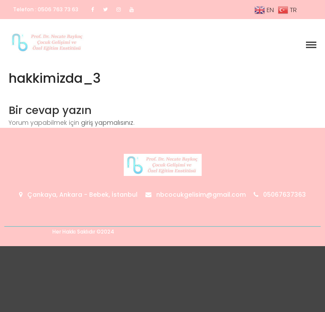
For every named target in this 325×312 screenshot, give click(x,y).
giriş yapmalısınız (107, 122)
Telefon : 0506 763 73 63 (45, 9)
